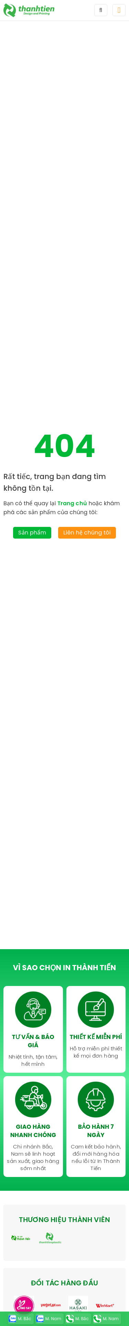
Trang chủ (72, 503)
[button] (119, 10)
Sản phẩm (32, 533)
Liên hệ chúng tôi (87, 533)
